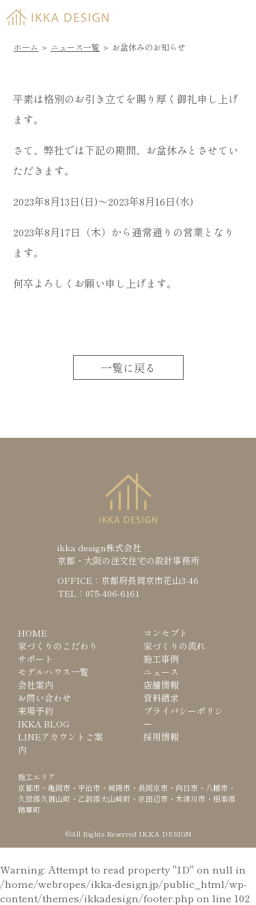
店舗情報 (161, 684)
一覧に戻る (128, 367)
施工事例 (161, 658)
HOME (32, 632)
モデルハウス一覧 (53, 671)
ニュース (161, 671)
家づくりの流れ (174, 645)
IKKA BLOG (44, 723)
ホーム (26, 47)
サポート (35, 658)
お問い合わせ (44, 697)
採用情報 (161, 736)
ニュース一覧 (75, 47)
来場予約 (35, 710)
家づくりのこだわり (58, 645)
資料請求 (161, 697)
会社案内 (35, 684)
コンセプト (165, 632)
